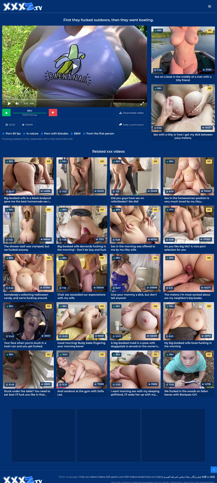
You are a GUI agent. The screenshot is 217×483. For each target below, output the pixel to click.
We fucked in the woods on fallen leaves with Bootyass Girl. (186, 393)
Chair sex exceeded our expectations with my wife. (81, 296)
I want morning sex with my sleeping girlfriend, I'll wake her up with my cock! (135, 393)
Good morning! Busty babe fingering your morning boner (81, 344)
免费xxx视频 (208, 476)
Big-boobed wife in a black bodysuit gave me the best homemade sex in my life (27, 200)
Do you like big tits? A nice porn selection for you (185, 248)
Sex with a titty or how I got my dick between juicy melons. (183, 136)
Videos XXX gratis (108, 476)
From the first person (100, 133)
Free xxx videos (88, 476)
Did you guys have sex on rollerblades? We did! (127, 200)
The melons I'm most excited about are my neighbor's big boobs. (187, 296)
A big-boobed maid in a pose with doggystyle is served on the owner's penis (134, 344)
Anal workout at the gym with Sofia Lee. (80, 393)
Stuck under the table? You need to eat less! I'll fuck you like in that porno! (27, 393)
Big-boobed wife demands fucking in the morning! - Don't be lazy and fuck (81, 248)
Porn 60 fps (13, 133)
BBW (77, 133)
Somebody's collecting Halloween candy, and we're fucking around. (26, 296)
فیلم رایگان (196, 476)
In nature (32, 133)
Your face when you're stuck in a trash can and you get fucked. (25, 344)
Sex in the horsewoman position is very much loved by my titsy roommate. (186, 200)
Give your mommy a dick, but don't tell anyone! (134, 296)
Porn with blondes (56, 133)
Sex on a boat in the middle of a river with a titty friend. (183, 78)
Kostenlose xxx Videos (150, 476)
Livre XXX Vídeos (127, 476)
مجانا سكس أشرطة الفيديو (177, 476)
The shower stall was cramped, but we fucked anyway (26, 248)
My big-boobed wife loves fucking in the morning (188, 344)
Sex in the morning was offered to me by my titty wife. (133, 248)
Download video (133, 112)
